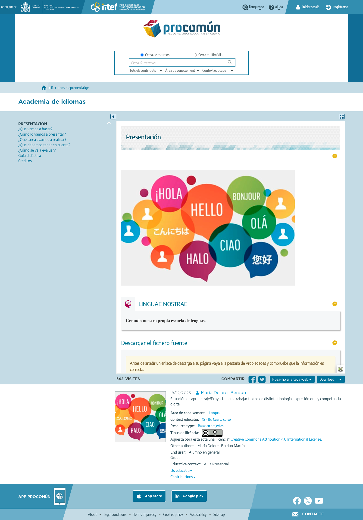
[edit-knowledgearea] (182, 70)
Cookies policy (173, 514)
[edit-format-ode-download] (331, 379)
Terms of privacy (144, 514)
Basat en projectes (210, 425)
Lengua (214, 413)
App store (153, 496)
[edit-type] (146, 70)
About (92, 514)
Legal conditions (115, 514)
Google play (193, 496)
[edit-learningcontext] (218, 70)
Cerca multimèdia (208, 55)
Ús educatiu (180, 470)
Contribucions (181, 476)
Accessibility (198, 514)
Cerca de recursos (155, 55)
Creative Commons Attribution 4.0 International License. (276, 439)
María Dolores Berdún (223, 393)
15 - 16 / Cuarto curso (216, 419)
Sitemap (219, 514)
